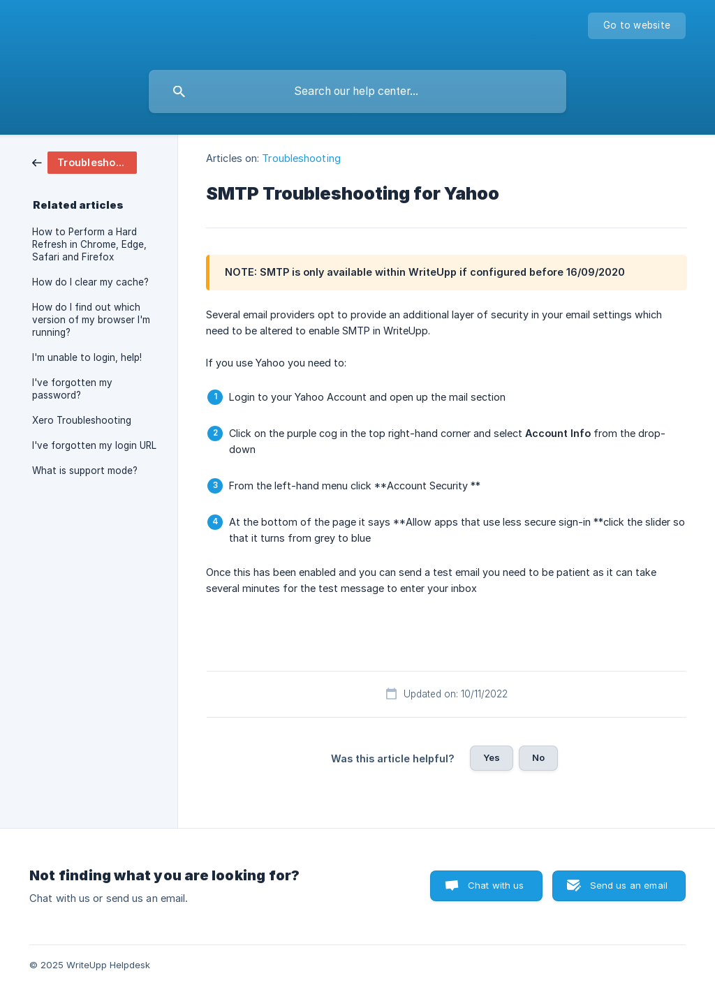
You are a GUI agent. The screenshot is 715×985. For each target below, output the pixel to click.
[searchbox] (357, 91)
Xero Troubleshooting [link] (81, 420)
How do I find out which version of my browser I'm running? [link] (91, 320)
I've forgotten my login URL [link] (94, 445)
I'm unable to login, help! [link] (87, 357)
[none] (637, 26)
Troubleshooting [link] (301, 158)
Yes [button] (491, 757)
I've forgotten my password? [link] (72, 389)
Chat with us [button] (496, 885)
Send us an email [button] (629, 885)
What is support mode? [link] (85, 470)
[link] (84, 161)
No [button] (538, 757)
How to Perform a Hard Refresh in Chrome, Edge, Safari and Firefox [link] (89, 244)
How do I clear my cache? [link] (90, 282)
